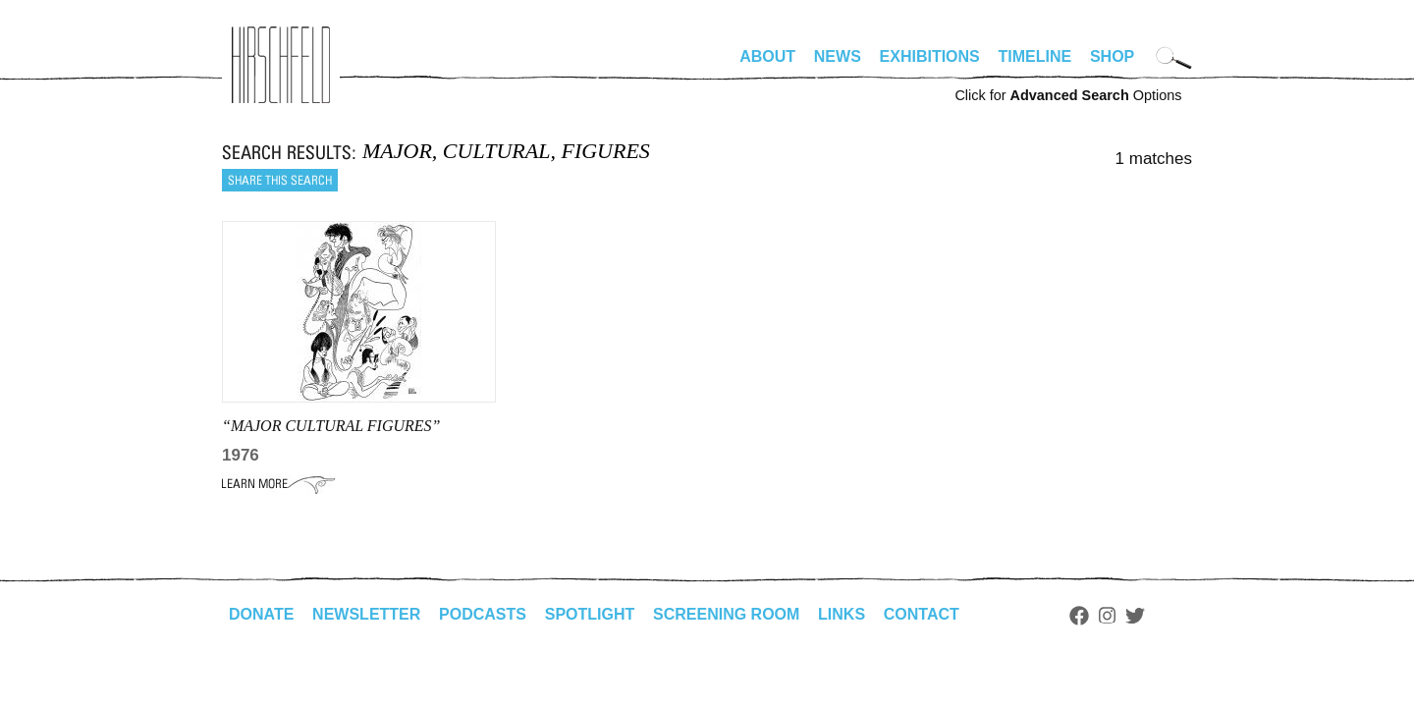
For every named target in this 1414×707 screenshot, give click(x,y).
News (837, 56)
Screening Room (726, 614)
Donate (261, 614)
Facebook (1079, 615)
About (767, 56)
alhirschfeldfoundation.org (281, 65)
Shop (1112, 56)
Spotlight (590, 614)
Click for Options (1067, 95)
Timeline (1035, 56)
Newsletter (366, 614)
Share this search (280, 180)
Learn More (278, 484)
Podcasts (482, 614)
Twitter (1135, 615)
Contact (921, 614)
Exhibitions (930, 56)
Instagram (1107, 615)
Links (841, 614)
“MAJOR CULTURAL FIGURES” (331, 425)
